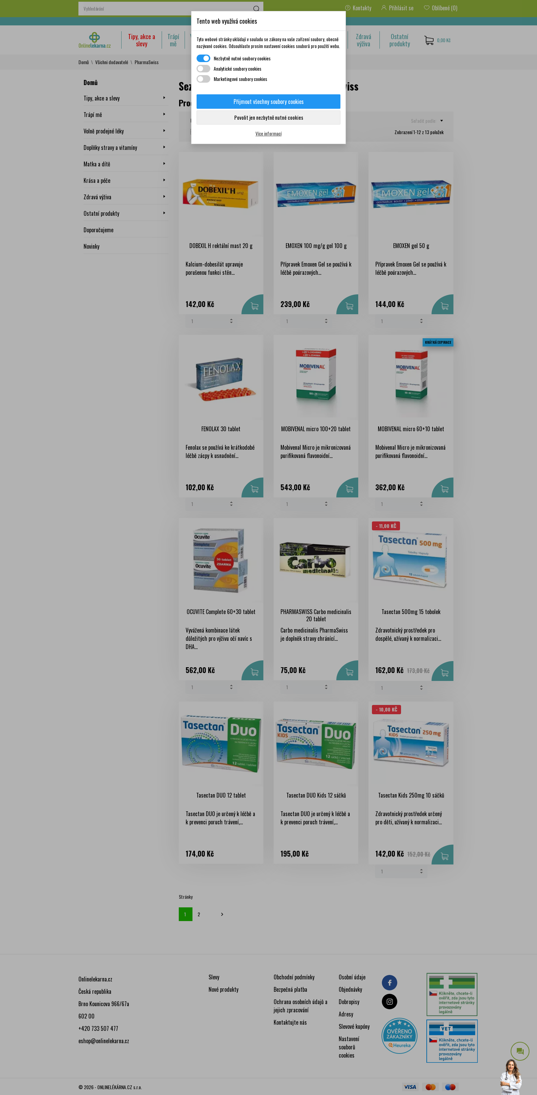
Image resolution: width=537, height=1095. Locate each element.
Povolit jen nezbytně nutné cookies (268, 117)
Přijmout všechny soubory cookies (269, 101)
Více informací (268, 133)
